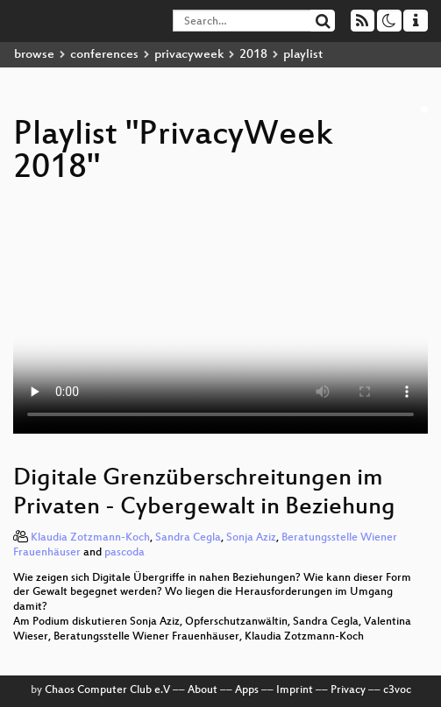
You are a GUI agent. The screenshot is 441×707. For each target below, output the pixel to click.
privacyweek (189, 54)
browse (34, 54)
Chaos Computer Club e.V (107, 690)
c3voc (397, 690)
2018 (253, 54)
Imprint (294, 690)
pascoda (124, 553)
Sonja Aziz (251, 538)
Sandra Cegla (188, 538)
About (202, 690)
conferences (104, 54)
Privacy (348, 690)
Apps (247, 690)
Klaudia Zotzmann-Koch (90, 538)
